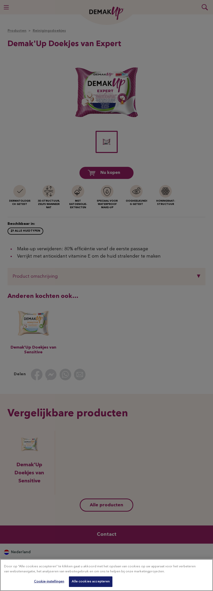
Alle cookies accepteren (91, 581)
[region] (106, 575)
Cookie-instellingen (49, 581)
